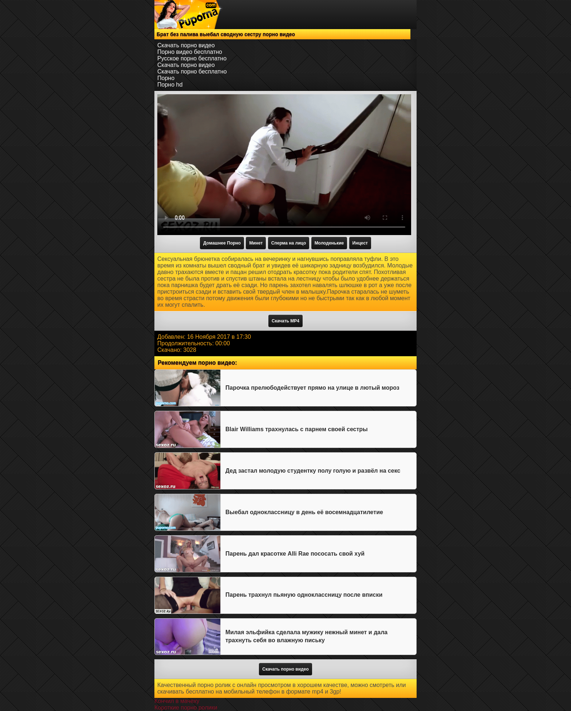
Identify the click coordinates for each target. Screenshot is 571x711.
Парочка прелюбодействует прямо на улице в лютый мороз (312, 388)
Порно (165, 78)
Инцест (360, 243)
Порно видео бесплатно (189, 52)
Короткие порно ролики (185, 707)
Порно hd (169, 85)
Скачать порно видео (186, 45)
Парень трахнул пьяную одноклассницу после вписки (303, 595)
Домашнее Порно (222, 243)
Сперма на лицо (288, 243)
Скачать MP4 (285, 320)
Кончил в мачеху (176, 701)
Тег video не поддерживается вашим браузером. (284, 164)
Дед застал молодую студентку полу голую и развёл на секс (312, 471)
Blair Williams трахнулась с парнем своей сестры (296, 429)
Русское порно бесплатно (192, 58)
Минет (256, 243)
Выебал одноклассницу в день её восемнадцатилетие (304, 512)
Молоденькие (329, 243)
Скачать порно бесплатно (192, 71)
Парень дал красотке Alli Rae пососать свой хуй (295, 554)
